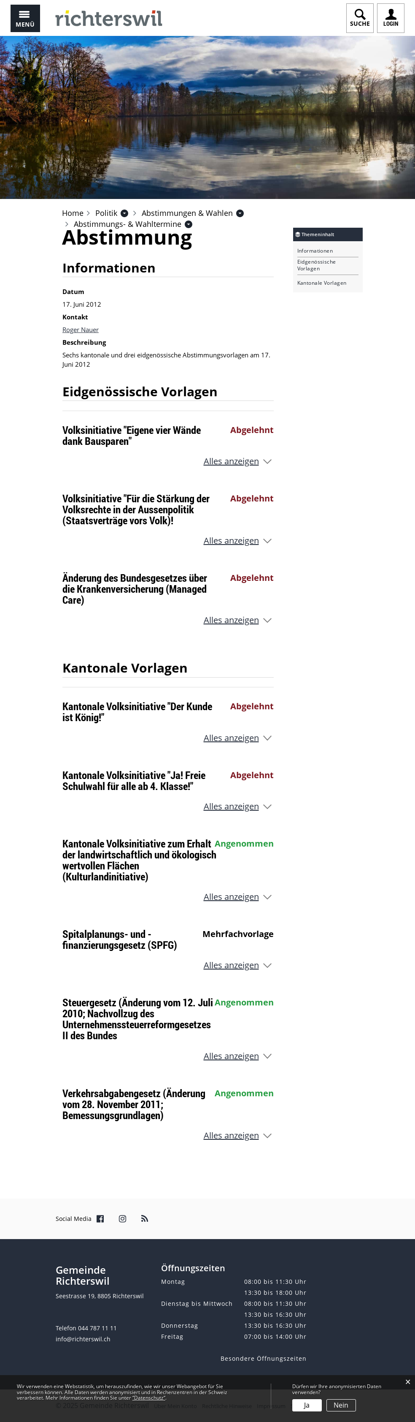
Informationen (315, 251)
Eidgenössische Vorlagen (316, 265)
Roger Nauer (80, 329)
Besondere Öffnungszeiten (264, 1358)
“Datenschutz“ (148, 1397)
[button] (106, 213)
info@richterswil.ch (83, 1339)
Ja (307, 1405)
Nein (341, 1405)
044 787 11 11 (97, 1328)
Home (73, 213)
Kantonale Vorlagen (322, 283)
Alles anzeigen (231, 461)
